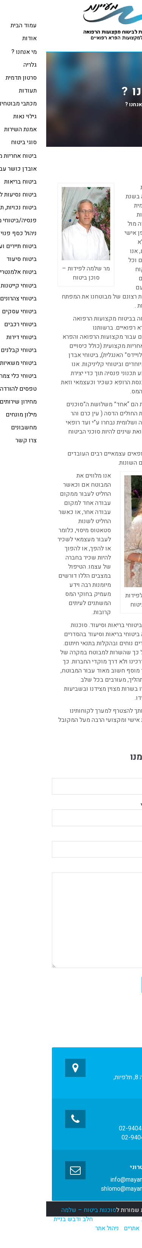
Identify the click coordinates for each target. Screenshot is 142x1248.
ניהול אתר (61, 1228)
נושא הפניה (71, 843)
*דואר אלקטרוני (71, 811)
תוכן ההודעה (71, 918)
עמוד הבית (121, 104)
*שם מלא (71, 780)
